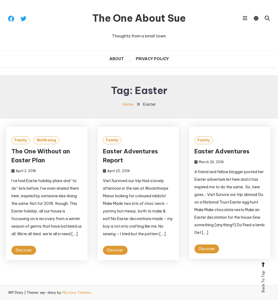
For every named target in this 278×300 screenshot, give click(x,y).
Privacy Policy (152, 58)
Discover (24, 250)
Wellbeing (46, 140)
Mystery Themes (76, 292)
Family (20, 140)
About (116, 58)
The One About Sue (139, 18)
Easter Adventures (221, 151)
